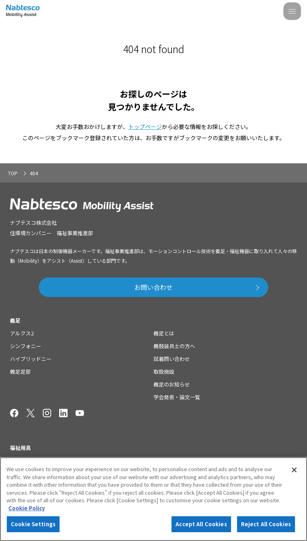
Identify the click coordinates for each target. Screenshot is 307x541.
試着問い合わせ (172, 359)
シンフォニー (25, 346)
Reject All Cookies (266, 524)
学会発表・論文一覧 (177, 397)
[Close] (294, 470)
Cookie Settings (33, 524)
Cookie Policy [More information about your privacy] (26, 508)
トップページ (145, 127)
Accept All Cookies (201, 524)
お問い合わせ (153, 287)
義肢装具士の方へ (174, 346)
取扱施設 (164, 371)
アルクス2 (22, 333)
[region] (153, 499)
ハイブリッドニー (31, 359)
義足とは (164, 333)
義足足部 (20, 371)
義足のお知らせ (172, 384)
